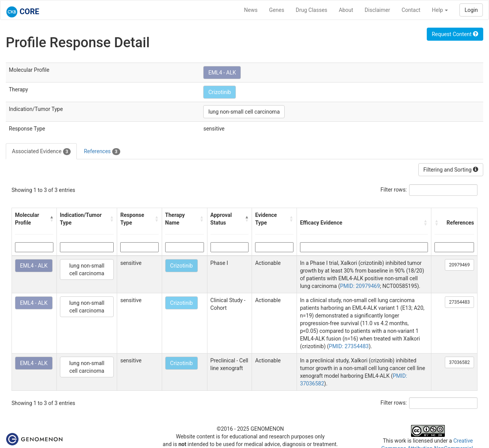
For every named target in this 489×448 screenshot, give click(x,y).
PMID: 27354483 (349, 346)
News (250, 10)
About (346, 10)
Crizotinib (219, 92)
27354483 (459, 302)
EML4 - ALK (222, 72)
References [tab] (102, 151)
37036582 (459, 362)
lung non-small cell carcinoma (244, 112)
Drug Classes (311, 10)
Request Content (455, 34)
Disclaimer (377, 10)
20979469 (459, 265)
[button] (51, 219)
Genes (276, 10)
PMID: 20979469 (360, 286)
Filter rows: (394, 190)
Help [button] (440, 10)
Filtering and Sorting (450, 170)
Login (471, 10)
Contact (410, 10)
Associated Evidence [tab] (41, 151)
